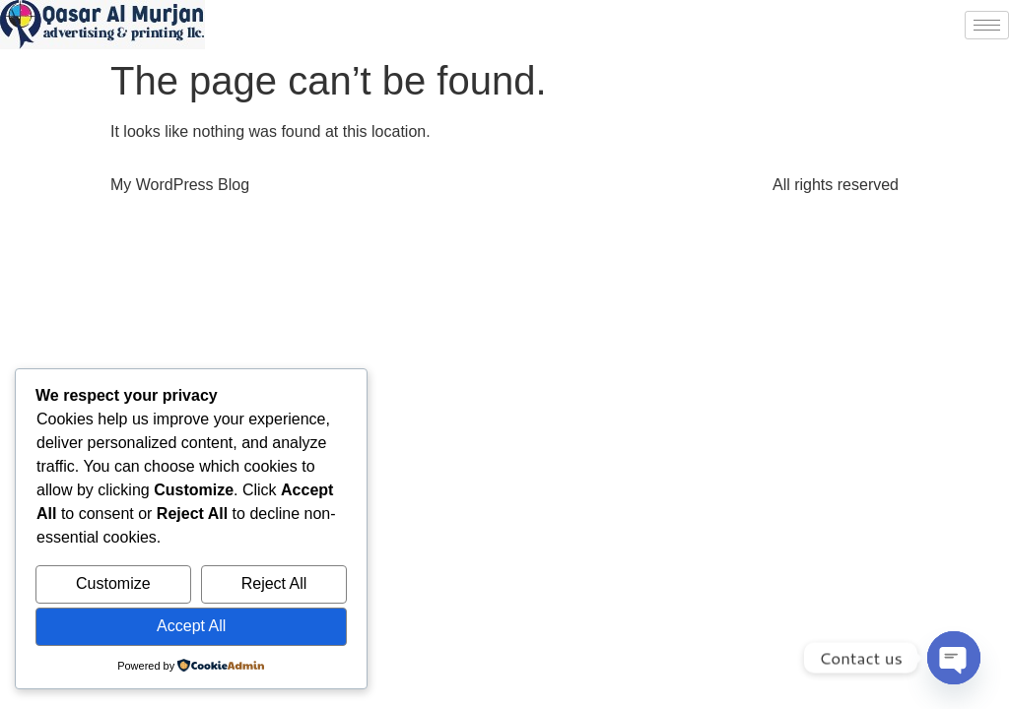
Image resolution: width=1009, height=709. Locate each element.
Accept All (191, 625)
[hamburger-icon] (987, 25)
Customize (113, 583)
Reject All (274, 583)
